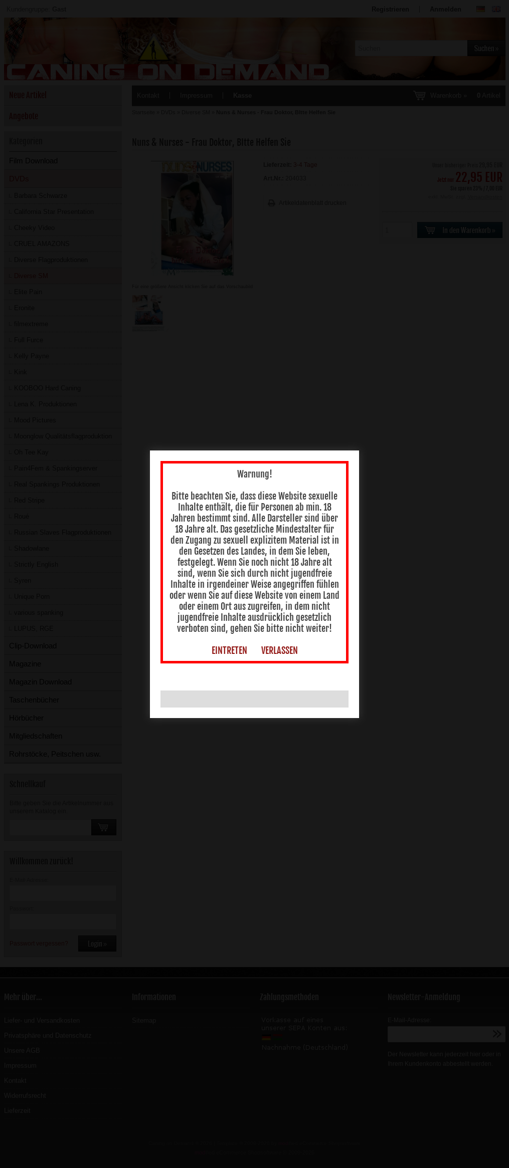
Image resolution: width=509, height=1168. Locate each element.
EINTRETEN (225, 617)
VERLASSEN (275, 617)
